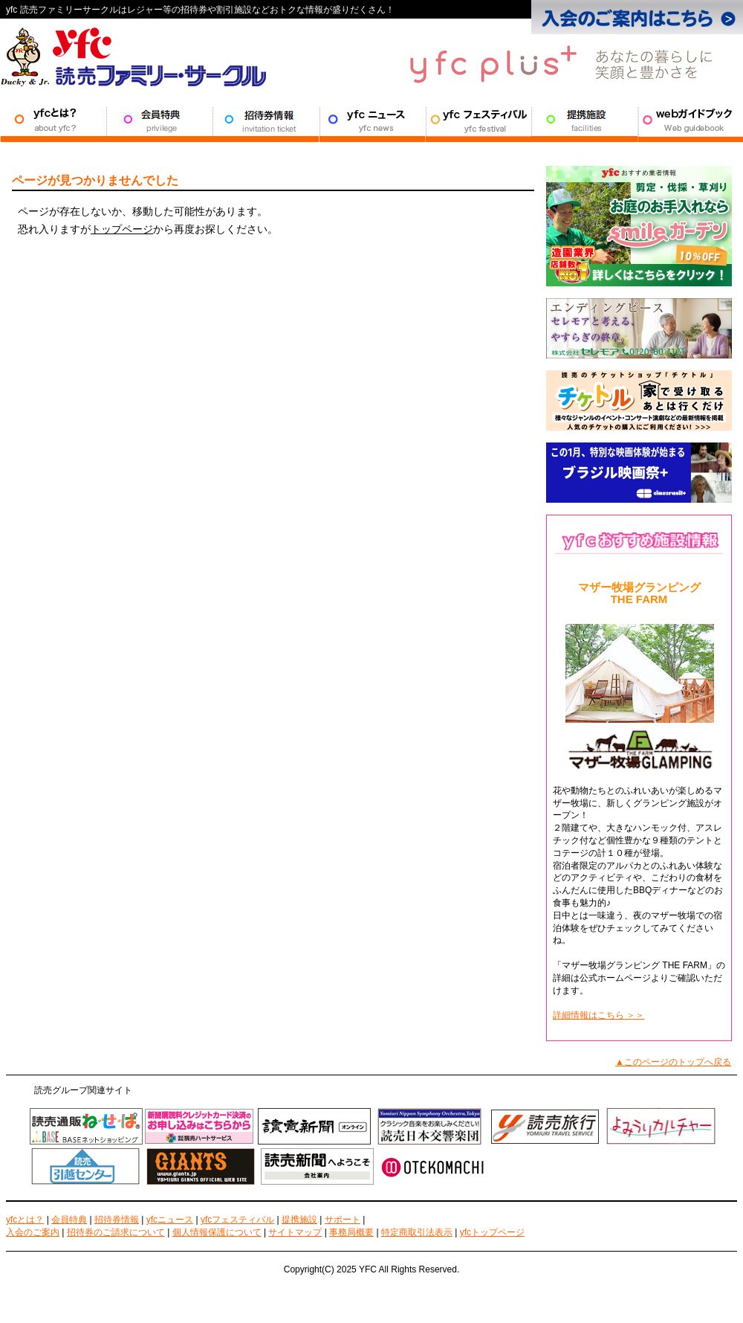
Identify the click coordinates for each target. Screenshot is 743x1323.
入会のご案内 (32, 1232)
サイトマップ (295, 1232)
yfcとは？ (25, 1219)
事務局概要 (351, 1232)
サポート (690, 119)
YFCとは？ (53, 119)
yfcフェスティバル (237, 1219)
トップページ (122, 229)
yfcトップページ (492, 1232)
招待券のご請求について (116, 1232)
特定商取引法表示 (416, 1232)
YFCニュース (372, 119)
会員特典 (159, 119)
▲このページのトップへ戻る (673, 1062)
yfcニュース (169, 1219)
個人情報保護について (217, 1232)
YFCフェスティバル (478, 119)
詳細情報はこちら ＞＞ (598, 1015)
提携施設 (584, 119)
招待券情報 (265, 119)
